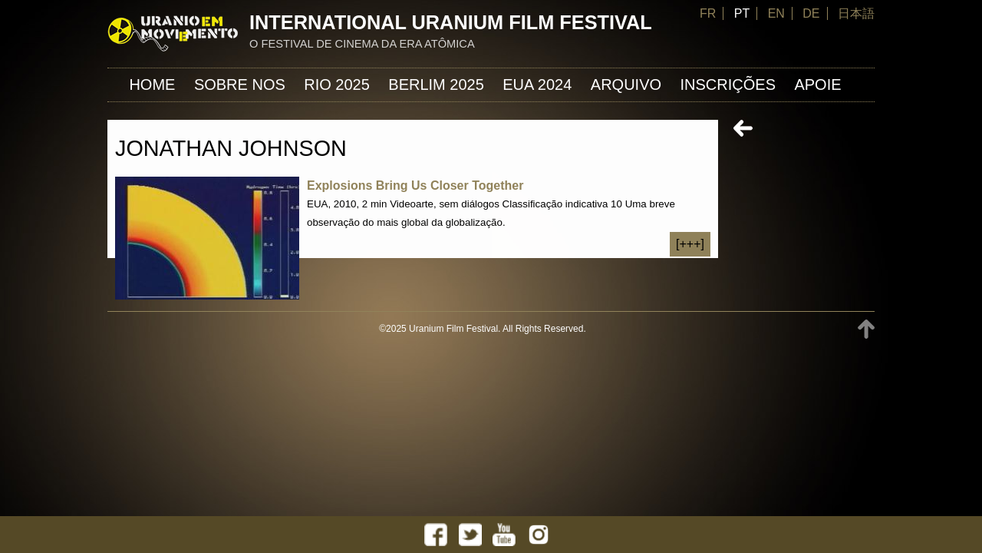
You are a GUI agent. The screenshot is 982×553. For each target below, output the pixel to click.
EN (776, 13)
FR (708, 13)
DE (810, 13)
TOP (866, 329)
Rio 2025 (337, 84)
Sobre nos (239, 84)
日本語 (856, 13)
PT (742, 13)
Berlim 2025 (436, 84)
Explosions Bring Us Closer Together (415, 185)
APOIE (817, 84)
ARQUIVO (626, 84)
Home (152, 84)
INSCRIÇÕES (728, 84)
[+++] (690, 243)
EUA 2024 (537, 84)
